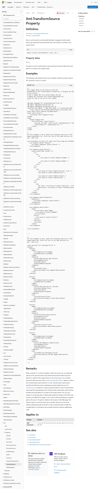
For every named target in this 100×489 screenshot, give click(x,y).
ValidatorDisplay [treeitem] (7, 372)
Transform (32, 435)
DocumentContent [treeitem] (11, 439)
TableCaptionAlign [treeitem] (8, 229)
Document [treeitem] (9, 436)
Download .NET (93, 7)
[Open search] (92, 2)
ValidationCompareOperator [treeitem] (10, 360)
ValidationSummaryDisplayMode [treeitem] (12, 369)
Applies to (81, 23)
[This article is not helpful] (94, 31)
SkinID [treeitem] (8, 448)
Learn (27, 13)
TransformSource (31, 388)
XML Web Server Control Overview (39, 444)
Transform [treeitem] (9, 452)
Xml (40, 80)
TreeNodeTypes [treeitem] (7, 337)
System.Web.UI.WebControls (40, 33)
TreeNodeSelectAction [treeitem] (9, 328)
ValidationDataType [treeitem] (8, 363)
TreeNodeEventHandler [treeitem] (9, 325)
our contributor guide (34, 468)
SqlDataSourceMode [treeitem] (9, 181)
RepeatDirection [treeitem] (7, 54)
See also (81, 25)
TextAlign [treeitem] (5, 293)
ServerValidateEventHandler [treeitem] (10, 118)
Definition (82, 16)
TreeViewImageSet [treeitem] (8, 344)
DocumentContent (34, 440)
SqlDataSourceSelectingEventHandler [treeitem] (12, 188)
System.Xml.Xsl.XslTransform (54, 380)
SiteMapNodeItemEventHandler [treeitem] (11, 142)
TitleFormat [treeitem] (6, 306)
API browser (40, 13)
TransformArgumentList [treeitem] (12, 455)
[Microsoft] (3, 2)
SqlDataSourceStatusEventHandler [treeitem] (12, 196)
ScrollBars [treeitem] (6, 99)
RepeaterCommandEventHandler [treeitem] (12, 64)
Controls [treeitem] (8, 433)
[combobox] (12, 15)
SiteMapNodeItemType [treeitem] (9, 146)
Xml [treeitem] (6, 420)
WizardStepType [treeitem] (7, 414)
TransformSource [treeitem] (10, 458)
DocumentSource (34, 442)
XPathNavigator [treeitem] (10, 461)
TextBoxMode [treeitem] (7, 302)
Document (32, 437)
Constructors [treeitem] (8, 423)
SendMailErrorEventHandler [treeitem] (10, 112)
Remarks (81, 21)
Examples (81, 18)
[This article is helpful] (92, 31)
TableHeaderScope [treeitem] (8, 251)
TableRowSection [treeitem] (7, 267)
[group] (50, 226)
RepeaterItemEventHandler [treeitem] (10, 77)
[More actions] (72, 13)
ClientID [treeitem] (8, 429)
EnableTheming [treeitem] (10, 445)
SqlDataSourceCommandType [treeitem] (11, 169)
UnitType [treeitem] (5, 353)
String (28, 62)
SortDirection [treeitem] (7, 152)
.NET (33, 13)
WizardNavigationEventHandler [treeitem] (11, 398)
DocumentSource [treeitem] (11, 442)
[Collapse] (21, 11)
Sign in (96, 2)
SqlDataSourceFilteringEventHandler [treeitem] (12, 176)
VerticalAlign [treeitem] (6, 375)
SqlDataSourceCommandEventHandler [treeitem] (12, 165)
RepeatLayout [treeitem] (7, 83)
